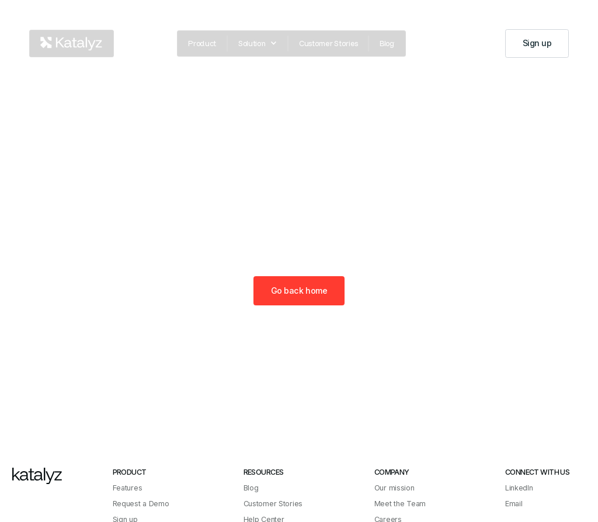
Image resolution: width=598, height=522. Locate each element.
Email (514, 503)
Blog (387, 43)
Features (127, 487)
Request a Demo (141, 503)
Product (202, 43)
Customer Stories (328, 43)
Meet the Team (400, 503)
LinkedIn (519, 487)
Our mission (394, 487)
